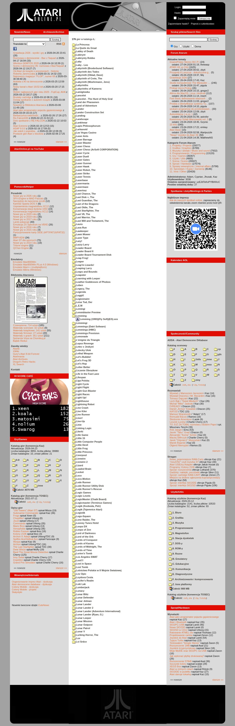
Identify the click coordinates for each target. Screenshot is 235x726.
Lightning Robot (83, 404)
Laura (77, 224)
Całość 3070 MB (23, 489)
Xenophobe (19, 528)
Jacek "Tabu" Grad (180, 432)
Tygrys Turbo (177, 640)
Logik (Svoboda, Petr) (86, 506)
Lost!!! (77, 560)
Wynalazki (173, 614)
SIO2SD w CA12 (179, 630)
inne (38, 485)
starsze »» (61, 141)
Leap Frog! (80, 258)
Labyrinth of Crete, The (87, 78)
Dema (198, 46)
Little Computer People (87, 441)
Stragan (172, 456)
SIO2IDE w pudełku (180, 671)
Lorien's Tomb (82, 553)
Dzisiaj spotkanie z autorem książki (31, 99)
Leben (77, 285)
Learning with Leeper (86, 278)
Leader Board (82, 248)
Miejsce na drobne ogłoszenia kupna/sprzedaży (195, 477)
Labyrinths (80, 85)
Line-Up (78, 421)
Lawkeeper (80, 231)
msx (207, 364)
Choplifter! (18, 518)
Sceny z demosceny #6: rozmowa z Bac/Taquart (38, 66)
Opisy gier (17, 507)
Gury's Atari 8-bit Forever (26, 354)
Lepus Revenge (83, 343)
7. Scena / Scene (179, 161)
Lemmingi (79, 323)
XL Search (18, 364)
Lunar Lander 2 (82, 607)
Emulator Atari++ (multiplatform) (30, 267)
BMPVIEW (19, 237)
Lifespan (79, 377)
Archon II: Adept (22, 536)
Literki (77, 431)
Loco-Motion (81, 479)
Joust (16, 521)
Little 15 (78, 438)
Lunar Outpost (82, 624)
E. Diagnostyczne (180, 574)
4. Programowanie (181, 528)
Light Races (81, 394)
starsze (63, 253)
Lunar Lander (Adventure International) (96, 611)
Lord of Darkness (84, 533)
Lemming (79, 316)
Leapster (79, 275)
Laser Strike (81, 173)
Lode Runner (81, 482)
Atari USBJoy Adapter (181, 464)
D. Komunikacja (180, 569)
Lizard (77, 465)
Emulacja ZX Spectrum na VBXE (30, 224)
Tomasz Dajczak (178, 398)
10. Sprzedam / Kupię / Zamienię (187, 169)
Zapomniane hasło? (178, 23)
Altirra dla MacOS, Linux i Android (187, 93)
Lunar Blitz (80, 594)
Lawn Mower (81, 234)
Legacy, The (81, 288)
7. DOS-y (176, 543)
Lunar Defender (83, 597)
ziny (196, 380)
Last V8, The (81, 214)
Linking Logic (82, 428)
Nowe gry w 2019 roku (25, 216)
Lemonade (80, 336)
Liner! (77, 418)
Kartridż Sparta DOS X (25, 203)
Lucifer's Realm (83, 580)
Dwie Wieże (19, 549)
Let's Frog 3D (81, 360)
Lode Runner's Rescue (87, 489)
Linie (77, 424)
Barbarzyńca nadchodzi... (26, 115)
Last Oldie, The (82, 207)
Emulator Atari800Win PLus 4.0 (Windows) (35, 264)
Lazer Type (80, 237)
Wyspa (17, 541)
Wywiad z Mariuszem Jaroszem (186, 393)
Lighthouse (80, 401)
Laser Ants (80, 136)
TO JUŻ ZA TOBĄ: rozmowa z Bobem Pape (193, 424)
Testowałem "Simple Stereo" (185, 643)
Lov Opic (79, 574)
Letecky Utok (81, 350)
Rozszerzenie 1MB (180, 645)
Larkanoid (80, 129)
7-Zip (39, 502)
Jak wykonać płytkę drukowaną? (187, 656)
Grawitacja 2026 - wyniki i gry (28, 53)
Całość (20, 501)
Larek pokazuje (21, 222)
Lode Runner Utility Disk (88, 486)
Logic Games (81, 492)
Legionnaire (81, 299)
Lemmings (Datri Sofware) (89, 326)
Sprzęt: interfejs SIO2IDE (183, 482)
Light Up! (79, 397)
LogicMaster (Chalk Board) (89, 499)
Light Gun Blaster (84, 391)
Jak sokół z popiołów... (25, 131)
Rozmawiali (174, 390)
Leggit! (78, 295)
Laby (77, 61)
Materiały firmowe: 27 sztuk (27, 333)
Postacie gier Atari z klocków (28, 133)
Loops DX (79, 526)
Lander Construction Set (88, 112)
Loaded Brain (81, 469)
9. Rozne (175, 553)
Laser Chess (81, 146)
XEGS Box (175, 666)
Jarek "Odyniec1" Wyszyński (185, 440)
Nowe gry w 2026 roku (25, 196)
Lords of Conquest (84, 540)
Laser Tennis (81, 176)
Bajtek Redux (20, 341)
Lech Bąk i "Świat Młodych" (184, 401)
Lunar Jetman (82, 601)
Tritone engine (20, 245)
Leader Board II (82, 251)
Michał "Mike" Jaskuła (181, 403)
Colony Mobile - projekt (24, 589)
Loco (77, 475)
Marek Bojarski (178, 442)
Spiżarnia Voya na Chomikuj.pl (29, 338)
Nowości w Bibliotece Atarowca (29, 105)
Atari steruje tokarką (180, 674)
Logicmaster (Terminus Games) (92, 502)
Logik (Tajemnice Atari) (87, 509)
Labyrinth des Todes (85, 71)
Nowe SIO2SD (177, 627)
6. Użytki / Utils (178, 158)
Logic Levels (81, 496)
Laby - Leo (80, 65)
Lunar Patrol (81, 628)
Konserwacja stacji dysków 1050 (30, 209)
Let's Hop (79, 363)
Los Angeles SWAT (85, 557)
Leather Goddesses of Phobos (91, 282)
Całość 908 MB (179, 588)
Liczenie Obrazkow (85, 370)
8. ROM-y (176, 548)
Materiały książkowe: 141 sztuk (29, 330)
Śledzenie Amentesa (181, 419)
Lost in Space (82, 563)
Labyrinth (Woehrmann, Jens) (91, 82)
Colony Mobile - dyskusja (25, 587)
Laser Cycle (81, 153)
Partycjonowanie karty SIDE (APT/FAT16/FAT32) (39, 232)
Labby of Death (82, 51)
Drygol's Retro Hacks (24, 361)
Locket (78, 472)
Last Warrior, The (84, 217)
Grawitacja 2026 (178, 77)
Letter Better (81, 367)
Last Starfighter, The (85, 210)
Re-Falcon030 (20, 118)
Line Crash (80, 407)
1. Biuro (175, 512)
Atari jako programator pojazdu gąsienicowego (37, 110)
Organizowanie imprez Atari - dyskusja (32, 581)
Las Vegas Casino (84, 132)
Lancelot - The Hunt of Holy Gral (92, 99)
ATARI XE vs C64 (179, 67)
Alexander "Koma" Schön (183, 435)
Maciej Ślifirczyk (178, 437)
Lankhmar (80, 122)
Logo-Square (81, 516)
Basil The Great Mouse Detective (30, 552)
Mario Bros (19, 526)
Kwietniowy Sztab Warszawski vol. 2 (189, 119)
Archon (17, 544)
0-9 (16, 460)
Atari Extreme (20, 126)
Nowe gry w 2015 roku (25, 229)
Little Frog (80, 448)
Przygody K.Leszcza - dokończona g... (190, 72)
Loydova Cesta (82, 577)
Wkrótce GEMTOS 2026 (26, 63)
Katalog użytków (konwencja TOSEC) (189, 594)
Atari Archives (20, 359)
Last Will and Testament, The (90, 221)
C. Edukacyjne (179, 564)
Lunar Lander (81, 604)
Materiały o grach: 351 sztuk (28, 335)
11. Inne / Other (178, 171)
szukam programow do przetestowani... (190, 109)
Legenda (79, 292)
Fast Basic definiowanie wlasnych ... (189, 98)
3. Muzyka (176, 522)
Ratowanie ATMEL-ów (181, 632)
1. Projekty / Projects (181, 145)
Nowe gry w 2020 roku (25, 214)
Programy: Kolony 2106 (182, 467)
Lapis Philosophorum (86, 126)
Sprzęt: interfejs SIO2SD (183, 485)
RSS (61, 44)
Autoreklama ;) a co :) (181, 114)
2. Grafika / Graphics (181, 148)
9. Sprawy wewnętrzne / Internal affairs (190, 166)
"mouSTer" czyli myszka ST (184, 462)
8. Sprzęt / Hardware (181, 163)
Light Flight (80, 387)
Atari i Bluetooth (178, 622)
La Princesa (81, 44)
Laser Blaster (81, 143)
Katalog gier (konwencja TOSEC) (29, 496)
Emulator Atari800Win (24, 262)
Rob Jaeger (176, 429)
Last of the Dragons (85, 204)
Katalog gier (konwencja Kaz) (27, 446)
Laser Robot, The (84, 170)
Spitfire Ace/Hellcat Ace (25, 539)
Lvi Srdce (79, 641)
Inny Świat (18, 557)
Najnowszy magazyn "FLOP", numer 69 (34, 76)
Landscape (80, 119)
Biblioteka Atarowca (22, 275)
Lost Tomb (80, 567)
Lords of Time (82, 550)
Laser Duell (80, 156)
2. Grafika (176, 517)
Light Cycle (80, 384)
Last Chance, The (84, 193)
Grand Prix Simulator (24, 562)
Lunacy (78, 590)
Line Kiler (79, 411)
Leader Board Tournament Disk (92, 254)
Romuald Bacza (178, 416)
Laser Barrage (82, 139)
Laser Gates (81, 159)
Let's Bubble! (81, 357)
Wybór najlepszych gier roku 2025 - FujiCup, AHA (39, 92)
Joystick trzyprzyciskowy (183, 648)
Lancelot (79, 95)
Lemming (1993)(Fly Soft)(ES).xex (97, 319)
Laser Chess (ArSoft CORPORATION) (95, 149)
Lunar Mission (82, 621)
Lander (78, 109)
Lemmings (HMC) (84, 329)
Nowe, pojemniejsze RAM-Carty (187, 459)
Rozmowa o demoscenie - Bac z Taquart (34, 58)
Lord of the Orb (82, 536)
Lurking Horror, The (85, 635)
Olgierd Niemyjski (179, 445)
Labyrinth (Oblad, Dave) (87, 75)
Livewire (79, 458)
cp (217, 349)
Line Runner (81, 414)
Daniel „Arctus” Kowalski (183, 409)
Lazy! (77, 241)
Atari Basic (175, 129)
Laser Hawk (80, 166)
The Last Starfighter (23, 547)
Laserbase (80, 180)
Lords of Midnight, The (87, 546)
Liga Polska (80, 380)
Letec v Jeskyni (83, 346)
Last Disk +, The (83, 197)
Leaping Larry (82, 268)
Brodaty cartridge (22, 97)
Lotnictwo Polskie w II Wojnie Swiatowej (97, 570)
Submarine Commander (26, 513)
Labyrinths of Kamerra (87, 88)
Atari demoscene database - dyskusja (32, 584)
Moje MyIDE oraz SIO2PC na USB (188, 650)
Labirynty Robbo (83, 58)
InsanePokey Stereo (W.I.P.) (185, 62)
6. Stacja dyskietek (181, 538)
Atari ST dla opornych (24, 240)
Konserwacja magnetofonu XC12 (30, 211)
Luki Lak (79, 584)
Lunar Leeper (81, 618)
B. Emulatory (178, 559)
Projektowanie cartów (181, 635)
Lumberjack (81, 587)
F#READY (175, 406)
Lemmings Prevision (86, 333)
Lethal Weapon (82, 353)
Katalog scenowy (177, 345)
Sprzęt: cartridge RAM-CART (185, 475)
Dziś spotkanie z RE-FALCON (29, 120)
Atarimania (19, 356)
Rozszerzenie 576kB (181, 661)
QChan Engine (21, 248)
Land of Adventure (84, 105)
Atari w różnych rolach (181, 669)
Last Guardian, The (85, 200)
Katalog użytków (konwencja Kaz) (187, 498)
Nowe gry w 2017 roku (25, 219)
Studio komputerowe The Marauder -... (190, 83)
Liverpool (79, 455)
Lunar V (78, 631)
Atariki (16, 348)
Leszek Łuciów (177, 422)
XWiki (16, 351)
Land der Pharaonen (85, 102)
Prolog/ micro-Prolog (181, 88)
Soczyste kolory (178, 664)
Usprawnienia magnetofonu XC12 (31, 206)
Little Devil (80, 445)
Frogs (16, 515)
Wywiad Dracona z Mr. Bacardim (187, 396)
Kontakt (15, 369)
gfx (218, 354)
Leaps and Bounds (84, 271)
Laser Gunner (82, 163)
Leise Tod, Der (82, 302)
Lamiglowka (81, 92)
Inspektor (18, 560)
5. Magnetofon (179, 533)
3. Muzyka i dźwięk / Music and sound (190, 150)
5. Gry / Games (178, 156)
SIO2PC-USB (177, 624)
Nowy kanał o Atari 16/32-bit (28, 86)
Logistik (78, 512)
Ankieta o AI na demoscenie (28, 81)
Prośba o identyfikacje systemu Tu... (189, 103)
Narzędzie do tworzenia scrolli (29, 201)
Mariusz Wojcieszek (180, 414)
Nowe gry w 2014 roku (25, 242)
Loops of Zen (81, 529)
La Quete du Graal (84, 48)
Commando (19, 523)
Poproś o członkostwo (202, 23)
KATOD (174, 411)
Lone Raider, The (83, 519)
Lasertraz (79, 190)
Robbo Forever (21, 531)
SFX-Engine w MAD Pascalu (28, 198)
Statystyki (17, 592)
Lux (76, 638)
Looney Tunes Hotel (85, 523)
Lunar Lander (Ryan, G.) (87, 614)
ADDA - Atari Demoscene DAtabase (188, 340)
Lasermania (80, 183)
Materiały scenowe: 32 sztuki (28, 327)
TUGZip (46, 502)
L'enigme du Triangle (86, 340)
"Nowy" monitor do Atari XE (184, 135)
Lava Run (79, 227)
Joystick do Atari (178, 637)
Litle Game (80, 435)
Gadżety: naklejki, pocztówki (185, 472)
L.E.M (77, 305)
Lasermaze (80, 187)
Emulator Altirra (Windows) (27, 269)
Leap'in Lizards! (83, 265)
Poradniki (16, 193)
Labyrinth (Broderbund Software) (93, 68)
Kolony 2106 (20, 534)
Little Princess (82, 452)
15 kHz (173, 124)
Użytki (186, 46)
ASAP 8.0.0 (19, 128)
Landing (78, 115)
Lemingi (78, 309)
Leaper (78, 261)
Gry (176, 46)
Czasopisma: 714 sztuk (25, 325)
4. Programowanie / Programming (187, 153)
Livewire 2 (80, 462)
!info (196, 359)
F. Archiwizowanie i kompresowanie (191, 579)
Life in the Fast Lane (85, 374)
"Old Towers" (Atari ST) (25, 510)
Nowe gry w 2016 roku (25, 227)
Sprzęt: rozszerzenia (181, 469)
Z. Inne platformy (180, 584)
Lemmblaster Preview (86, 312)
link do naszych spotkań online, (186, 200)
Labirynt (78, 54)
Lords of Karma (83, 543)
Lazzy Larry (80, 244)
